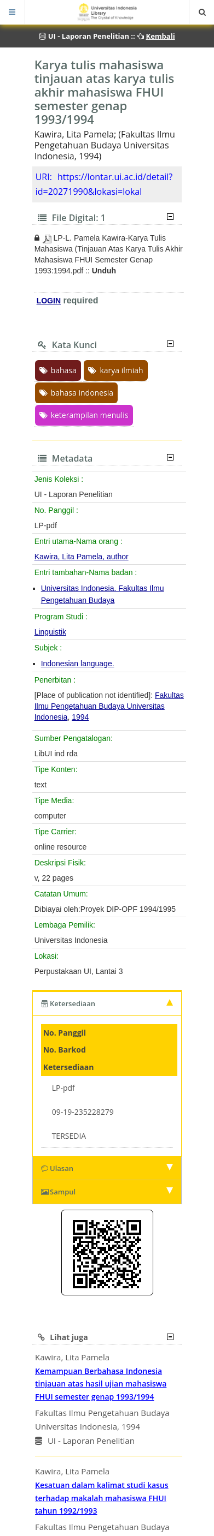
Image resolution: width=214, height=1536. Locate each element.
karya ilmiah (115, 370)
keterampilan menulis (84, 415)
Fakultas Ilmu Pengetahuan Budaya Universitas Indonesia (109, 706)
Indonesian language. (77, 663)
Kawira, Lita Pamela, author (81, 556)
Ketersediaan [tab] (107, 1003)
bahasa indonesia (76, 392)
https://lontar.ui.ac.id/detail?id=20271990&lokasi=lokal (104, 184)
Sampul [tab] (107, 1192)
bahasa (58, 370)
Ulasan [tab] (107, 1168)
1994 (80, 717)
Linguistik (50, 631)
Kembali (160, 36)
